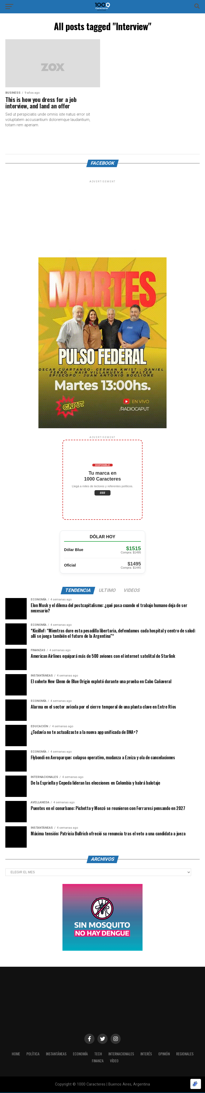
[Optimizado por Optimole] (195, 1084)
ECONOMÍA (79, 1054)
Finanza (97, 1061)
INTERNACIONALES (122, 1054)
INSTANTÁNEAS (53, 1054)
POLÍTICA (29, 1054)
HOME (11, 1054)
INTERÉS (148, 1054)
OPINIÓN (167, 1054)
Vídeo (114, 1061)
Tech (98, 1054)
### (102, 493)
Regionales (189, 1054)
